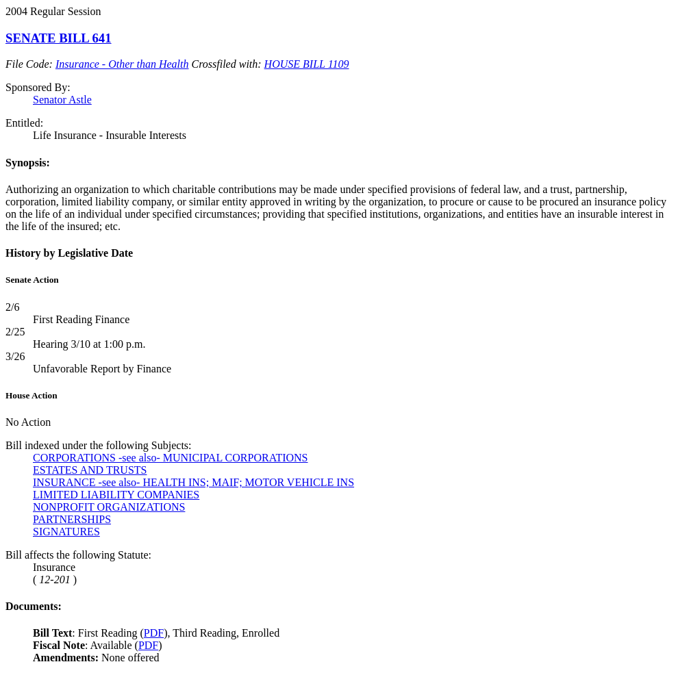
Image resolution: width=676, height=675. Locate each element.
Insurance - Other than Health (122, 64)
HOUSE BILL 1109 (306, 64)
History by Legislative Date (69, 253)
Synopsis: (27, 162)
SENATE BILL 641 (58, 38)
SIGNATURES (66, 531)
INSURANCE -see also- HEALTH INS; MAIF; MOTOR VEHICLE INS (193, 482)
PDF (154, 633)
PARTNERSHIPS (72, 519)
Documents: (33, 606)
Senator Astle (62, 99)
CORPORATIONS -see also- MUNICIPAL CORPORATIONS (170, 457)
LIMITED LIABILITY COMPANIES (116, 494)
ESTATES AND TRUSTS (90, 470)
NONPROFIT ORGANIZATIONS (109, 507)
